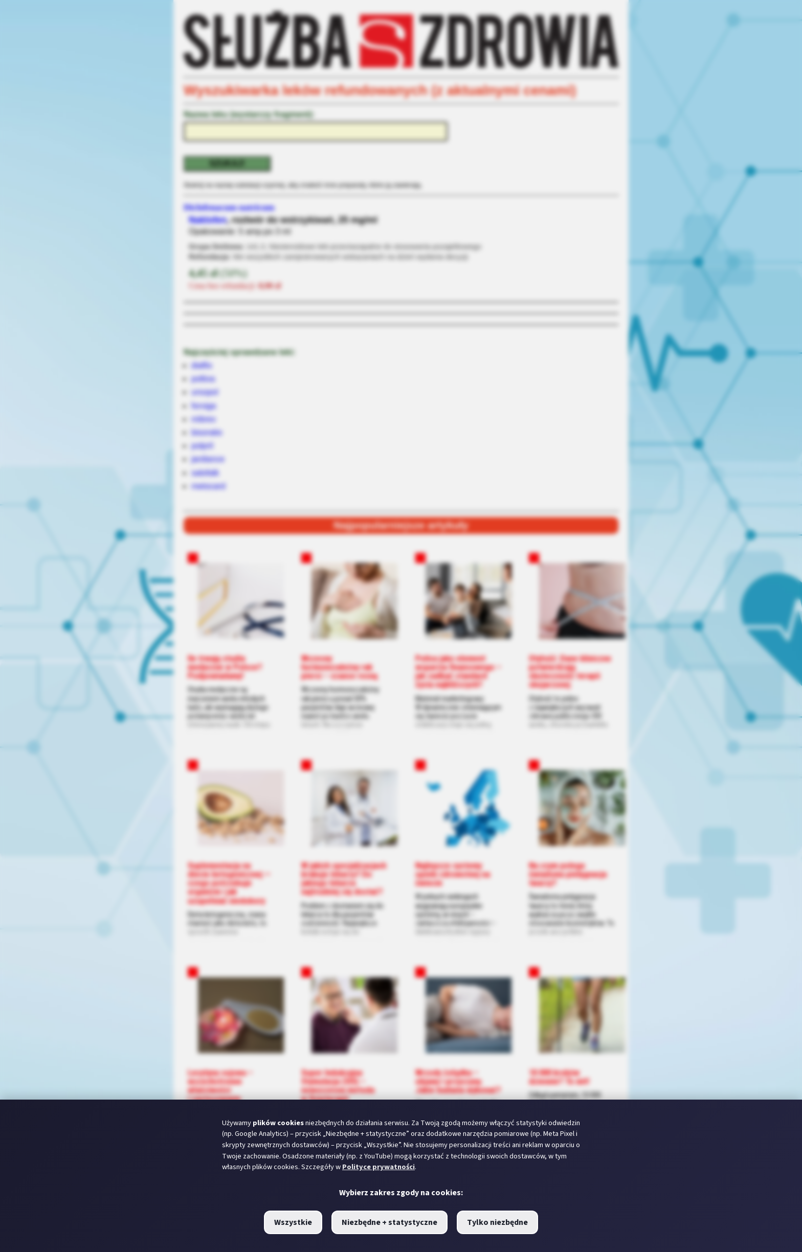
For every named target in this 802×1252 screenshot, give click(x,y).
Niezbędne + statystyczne (389, 1222)
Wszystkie (293, 1222)
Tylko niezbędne (497, 1222)
